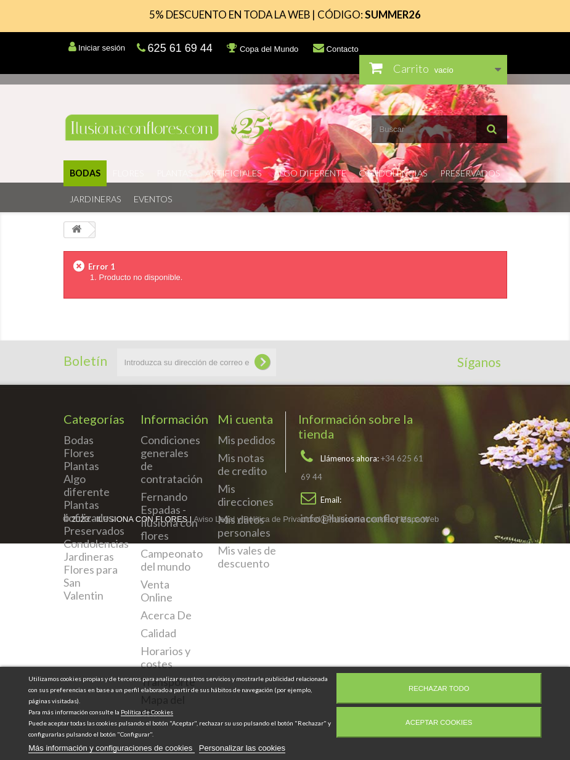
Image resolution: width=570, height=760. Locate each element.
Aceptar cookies (438, 722)
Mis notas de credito (242, 464)
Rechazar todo (439, 688)
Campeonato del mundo (171, 560)
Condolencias (393, 173)
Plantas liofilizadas (88, 511)
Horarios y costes (165, 657)
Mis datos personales (244, 526)
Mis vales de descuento (247, 556)
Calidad (158, 633)
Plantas (175, 173)
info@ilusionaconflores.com (367, 518)
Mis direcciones (246, 495)
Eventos (153, 199)
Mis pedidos (246, 440)
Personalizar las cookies (242, 748)
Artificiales (233, 173)
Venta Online (156, 590)
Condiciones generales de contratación (171, 459)
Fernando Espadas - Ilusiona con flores (169, 516)
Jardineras (95, 199)
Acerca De (166, 615)
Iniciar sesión (96, 46)
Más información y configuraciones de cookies (111, 748)
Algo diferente (310, 173)
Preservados (470, 173)
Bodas (85, 173)
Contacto (336, 48)
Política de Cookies (147, 712)
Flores (128, 173)
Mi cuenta (245, 418)
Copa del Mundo (262, 48)
